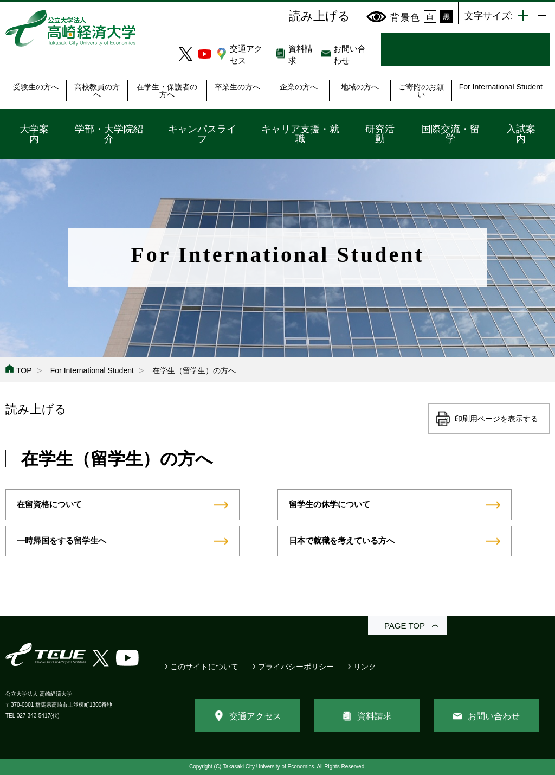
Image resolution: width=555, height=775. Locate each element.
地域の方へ (360, 86)
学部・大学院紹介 (109, 134)
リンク (364, 666)
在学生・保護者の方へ (167, 90)
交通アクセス (255, 716)
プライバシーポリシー (296, 666)
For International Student (501, 86)
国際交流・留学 (450, 134)
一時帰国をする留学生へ (61, 540)
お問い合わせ (494, 716)
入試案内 (520, 134)
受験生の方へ (36, 86)
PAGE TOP (404, 625)
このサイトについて (204, 666)
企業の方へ (299, 86)
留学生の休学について (329, 504)
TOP (24, 370)
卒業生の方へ (237, 86)
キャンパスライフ (202, 134)
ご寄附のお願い (421, 90)
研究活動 (380, 134)
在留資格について (49, 504)
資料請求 (374, 716)
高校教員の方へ (97, 90)
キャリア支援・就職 (300, 134)
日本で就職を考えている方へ (342, 540)
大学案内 (34, 134)
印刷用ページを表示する (496, 418)
